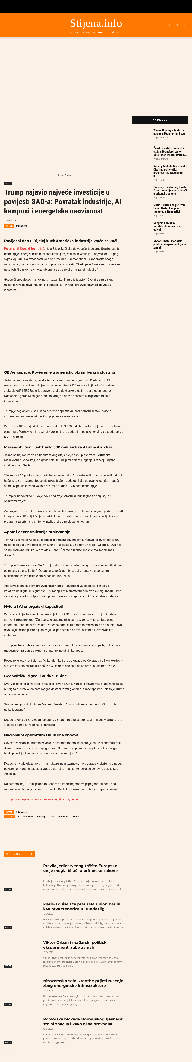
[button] (27, 25)
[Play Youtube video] (64, 331)
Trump (75, 816)
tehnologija (62, 816)
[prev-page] (6, 1050)
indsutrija (41, 816)
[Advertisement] (96, 71)
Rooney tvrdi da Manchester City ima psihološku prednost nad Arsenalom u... (170, 171)
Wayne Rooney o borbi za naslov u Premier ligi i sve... (170, 132)
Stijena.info (21, 225)
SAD (52, 816)
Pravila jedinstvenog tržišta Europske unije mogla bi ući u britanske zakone (170, 190)
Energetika (27, 816)
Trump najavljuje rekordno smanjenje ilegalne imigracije (41, 799)
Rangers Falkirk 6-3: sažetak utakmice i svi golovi (167, 226)
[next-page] (12, 1050)
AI (18, 816)
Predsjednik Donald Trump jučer (25, 248)
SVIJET (8, 183)
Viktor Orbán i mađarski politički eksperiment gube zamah (169, 244)
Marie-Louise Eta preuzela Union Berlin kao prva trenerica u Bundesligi (169, 208)
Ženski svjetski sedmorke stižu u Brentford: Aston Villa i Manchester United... (170, 151)
